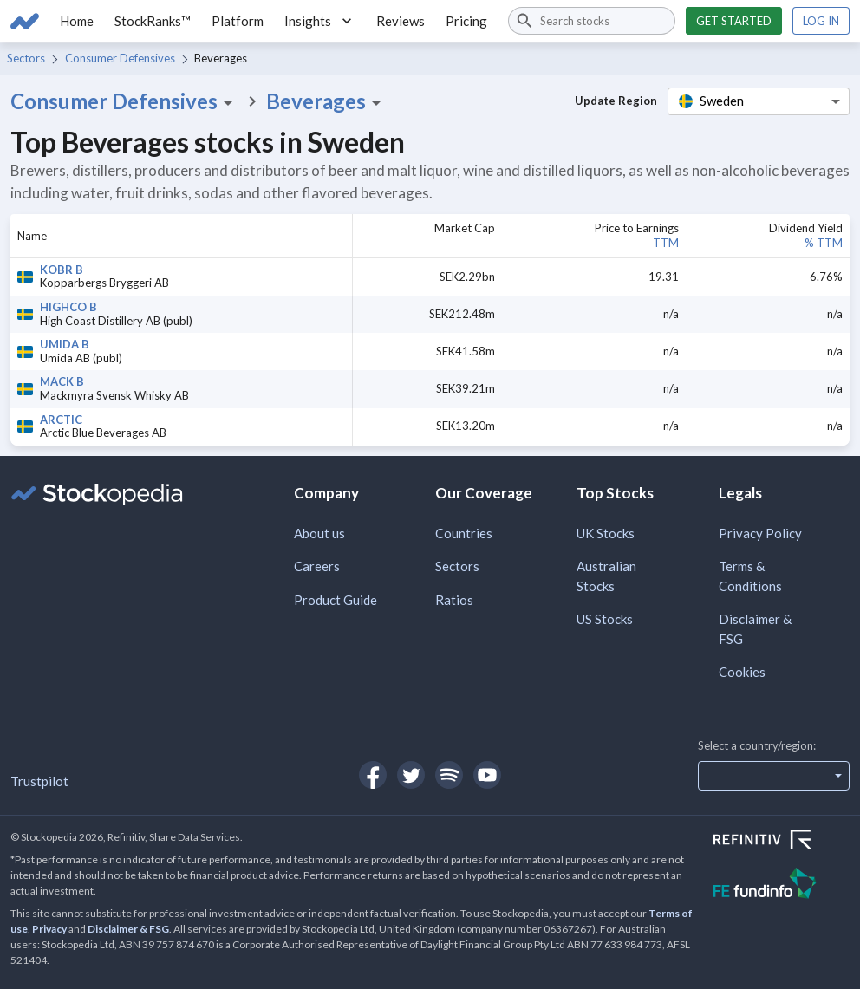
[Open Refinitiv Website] (781, 842)
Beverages (326, 101)
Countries (463, 533)
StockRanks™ (152, 21)
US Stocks (605, 619)
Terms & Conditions (750, 576)
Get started (734, 21)
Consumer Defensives (120, 58)
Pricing (466, 21)
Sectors (26, 58)
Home (77, 21)
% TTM (824, 243)
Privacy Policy (760, 533)
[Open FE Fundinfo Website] (781, 885)
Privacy (49, 928)
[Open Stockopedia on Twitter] (411, 775)
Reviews (400, 21)
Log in (821, 21)
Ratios (454, 600)
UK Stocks (606, 533)
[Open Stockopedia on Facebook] (373, 775)
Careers (317, 566)
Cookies (742, 672)
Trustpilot (39, 781)
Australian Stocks (606, 576)
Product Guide (335, 600)
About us (319, 533)
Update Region (616, 100)
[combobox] (591, 21)
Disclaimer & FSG (755, 629)
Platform (238, 21)
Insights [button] (319, 20)
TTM (666, 243)
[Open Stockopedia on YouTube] (487, 775)
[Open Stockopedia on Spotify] (449, 775)
